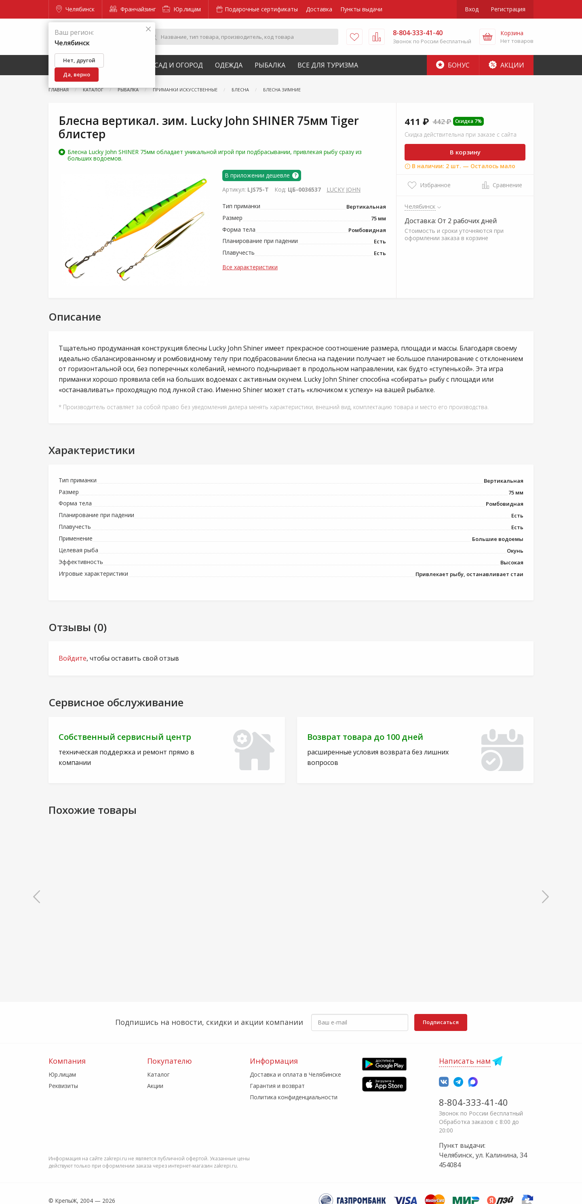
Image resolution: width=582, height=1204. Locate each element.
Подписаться (441, 1022)
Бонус (453, 65)
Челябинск (75, 9)
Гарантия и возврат (277, 1086)
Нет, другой (79, 60)
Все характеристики (250, 267)
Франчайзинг (133, 9)
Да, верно (76, 74)
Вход (472, 9)
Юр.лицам (181, 9)
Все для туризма (327, 65)
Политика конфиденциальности (293, 1097)
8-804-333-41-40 (473, 1102)
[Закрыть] (148, 29)
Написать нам (465, 1061)
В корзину (465, 152)
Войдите (72, 658)
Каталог (158, 1074)
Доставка (319, 9)
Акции (506, 65)
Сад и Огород (178, 65)
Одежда (228, 65)
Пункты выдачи (361, 9)
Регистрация (508, 9)
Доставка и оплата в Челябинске (295, 1074)
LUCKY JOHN (344, 189)
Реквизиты (63, 1086)
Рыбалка (270, 65)
